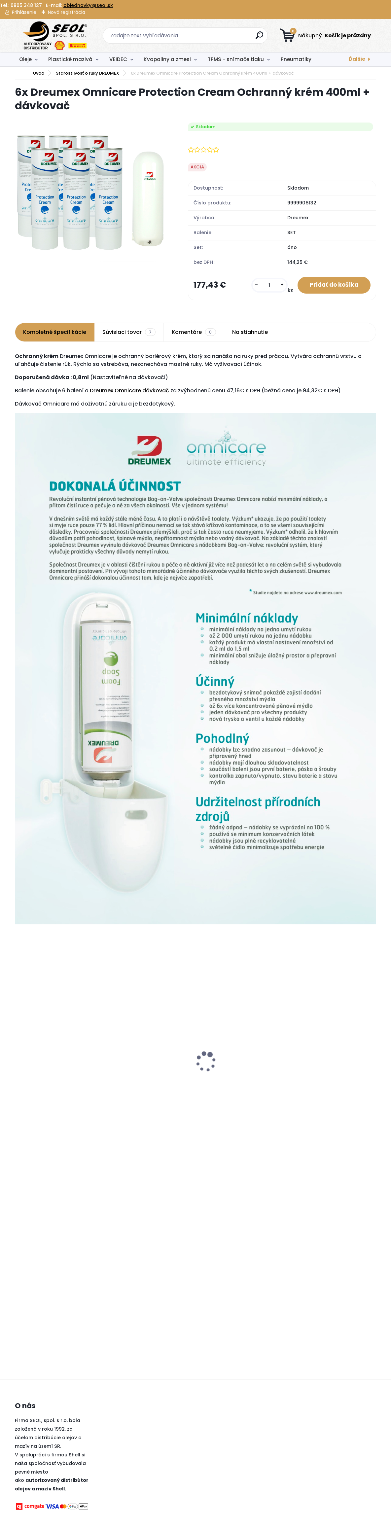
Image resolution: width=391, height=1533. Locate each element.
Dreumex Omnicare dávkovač (129, 391)
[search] (260, 37)
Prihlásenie (24, 12)
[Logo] (55, 35)
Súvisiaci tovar (129, 333)
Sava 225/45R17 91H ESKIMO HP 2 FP (239, 1080)
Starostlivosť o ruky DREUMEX (87, 73)
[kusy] (267, 285)
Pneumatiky (296, 59)
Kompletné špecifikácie (54, 333)
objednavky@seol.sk (88, 5)
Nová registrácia (66, 12)
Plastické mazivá (70, 59)
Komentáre (194, 333)
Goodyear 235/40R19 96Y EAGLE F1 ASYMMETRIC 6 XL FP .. (331, 1080)
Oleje (25, 59)
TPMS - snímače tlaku (236, 59)
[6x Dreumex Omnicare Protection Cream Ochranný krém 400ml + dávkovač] (91, 192)
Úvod (38, 73)
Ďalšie (357, 58)
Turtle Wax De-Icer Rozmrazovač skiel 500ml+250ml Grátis (46, 1084)
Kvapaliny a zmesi (167, 59)
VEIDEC (118, 59)
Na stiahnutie (250, 333)
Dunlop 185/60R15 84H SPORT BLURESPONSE (146, 1080)
